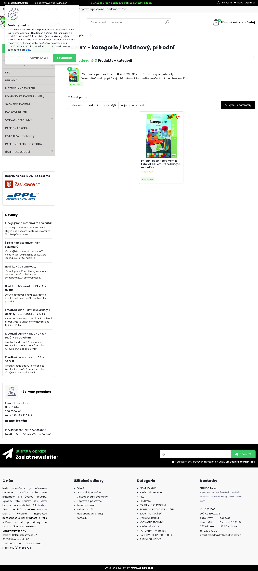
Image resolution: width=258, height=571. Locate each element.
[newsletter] (243, 454)
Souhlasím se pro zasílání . (215, 461)
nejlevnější (76, 105)
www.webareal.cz (142, 568)
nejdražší (93, 105)
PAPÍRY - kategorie (17, 64)
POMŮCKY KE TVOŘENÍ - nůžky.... (26, 96)
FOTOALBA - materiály (20, 136)
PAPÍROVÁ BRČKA (16, 128)
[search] (167, 23)
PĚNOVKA (11, 80)
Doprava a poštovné (91, 9)
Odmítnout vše (39, 57)
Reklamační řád (116, 9)
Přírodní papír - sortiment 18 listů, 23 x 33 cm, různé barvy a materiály (160, 164)
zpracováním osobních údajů (208, 461)
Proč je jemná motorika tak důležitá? (28, 223)
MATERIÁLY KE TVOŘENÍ (20, 88)
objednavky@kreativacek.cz (51, 3)
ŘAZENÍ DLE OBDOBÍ (17, 152)
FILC (8, 72)
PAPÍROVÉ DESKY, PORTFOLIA (23, 144)
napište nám (18, 421)
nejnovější (110, 105)
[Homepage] (3, 9)
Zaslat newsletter (37, 457)
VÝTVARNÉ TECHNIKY (18, 120)
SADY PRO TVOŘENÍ (17, 104)
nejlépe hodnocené (132, 105)
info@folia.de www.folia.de (23, 543)
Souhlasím (64, 58)
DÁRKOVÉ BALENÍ (16, 112)
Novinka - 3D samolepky (20, 266)
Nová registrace (246, 2)
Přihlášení (226, 2)
